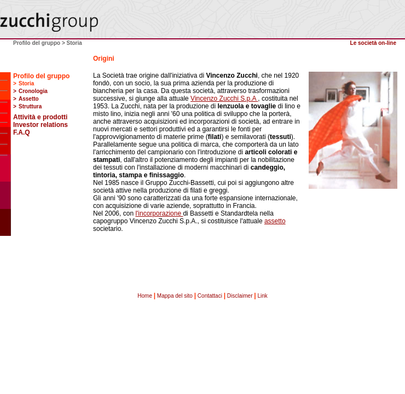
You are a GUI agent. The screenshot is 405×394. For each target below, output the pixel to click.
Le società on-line (373, 43)
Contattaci (210, 296)
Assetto (29, 99)
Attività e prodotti (40, 117)
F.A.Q (21, 132)
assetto (275, 221)
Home (144, 296)
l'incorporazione (159, 213)
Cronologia (33, 91)
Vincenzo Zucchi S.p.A (224, 98)
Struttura (30, 106)
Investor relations (40, 125)
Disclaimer (240, 296)
